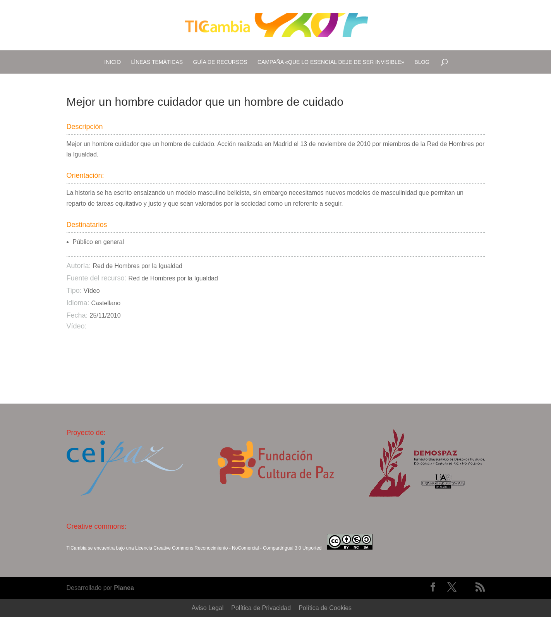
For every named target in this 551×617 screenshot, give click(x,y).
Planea (124, 587)
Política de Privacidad (261, 608)
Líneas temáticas (157, 62)
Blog (421, 62)
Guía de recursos (220, 62)
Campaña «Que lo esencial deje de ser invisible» (330, 62)
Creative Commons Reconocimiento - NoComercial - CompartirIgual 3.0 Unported (237, 548)
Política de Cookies (325, 608)
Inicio (112, 62)
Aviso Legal (207, 608)
